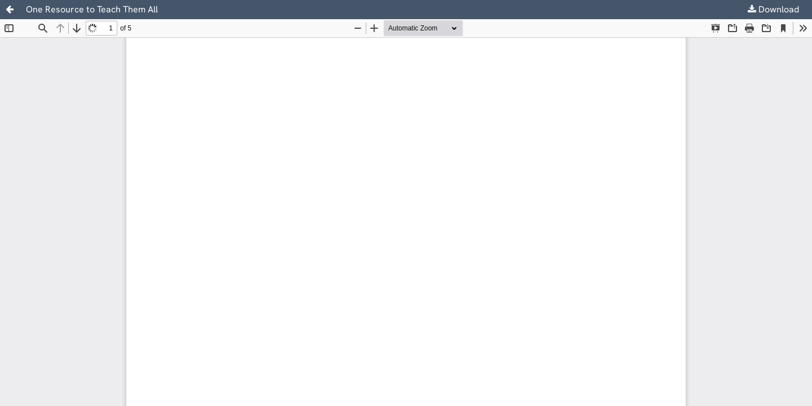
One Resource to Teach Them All (92, 9)
